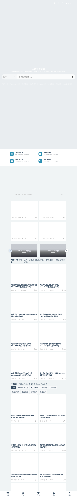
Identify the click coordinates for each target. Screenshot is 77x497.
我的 (54, 494)
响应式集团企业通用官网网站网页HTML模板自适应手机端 (52, 213)
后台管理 (53, 388)
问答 (38, 494)
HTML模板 (17, 194)
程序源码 (43, 392)
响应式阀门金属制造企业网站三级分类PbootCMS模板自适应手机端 (24, 286)
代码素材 (44, 388)
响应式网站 (34, 84)
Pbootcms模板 (15, 84)
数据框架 (25, 392)
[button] (9, 76)
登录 (68, 3)
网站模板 (25, 84)
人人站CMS (35, 388)
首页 (7, 494)
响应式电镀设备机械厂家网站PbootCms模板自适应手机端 (49, 286)
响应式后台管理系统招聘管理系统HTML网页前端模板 (22, 417)
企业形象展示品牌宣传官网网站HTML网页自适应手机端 (24, 234)
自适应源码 (68, 84)
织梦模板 (51, 84)
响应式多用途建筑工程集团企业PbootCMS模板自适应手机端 (21, 374)
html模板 (43, 84)
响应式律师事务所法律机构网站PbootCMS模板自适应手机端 (50, 345)
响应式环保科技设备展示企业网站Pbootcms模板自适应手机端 (51, 315)
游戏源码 (34, 392)
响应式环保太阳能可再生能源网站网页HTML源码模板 (37, 190)
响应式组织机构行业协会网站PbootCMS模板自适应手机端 (21, 345)
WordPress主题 (23, 388)
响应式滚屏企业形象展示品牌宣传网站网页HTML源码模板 (23, 213)
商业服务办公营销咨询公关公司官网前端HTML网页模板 (52, 234)
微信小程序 (15, 392)
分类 (23, 494)
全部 (13, 388)
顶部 (69, 494)
